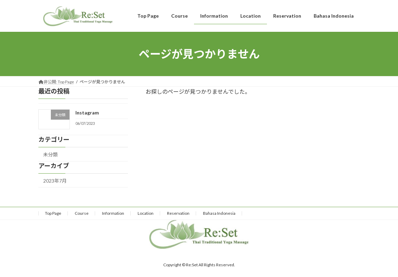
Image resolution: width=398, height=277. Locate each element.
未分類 (50, 154)
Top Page (53, 213)
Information (113, 213)
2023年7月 (55, 181)
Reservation (178, 213)
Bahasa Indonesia (219, 213)
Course (82, 213)
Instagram (87, 113)
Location (146, 213)
